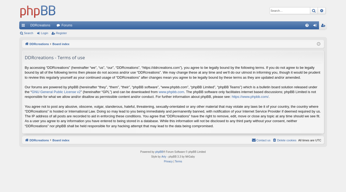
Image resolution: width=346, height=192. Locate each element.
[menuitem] (307, 25)
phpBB (159, 151)
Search (28, 33)
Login (44, 33)
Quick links (24, 26)
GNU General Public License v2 (56, 92)
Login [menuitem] (316, 26)
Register (61, 33)
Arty (163, 156)
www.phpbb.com (171, 92)
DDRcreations (40, 25)
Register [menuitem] (324, 26)
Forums (66, 25)
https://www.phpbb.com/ (250, 97)
